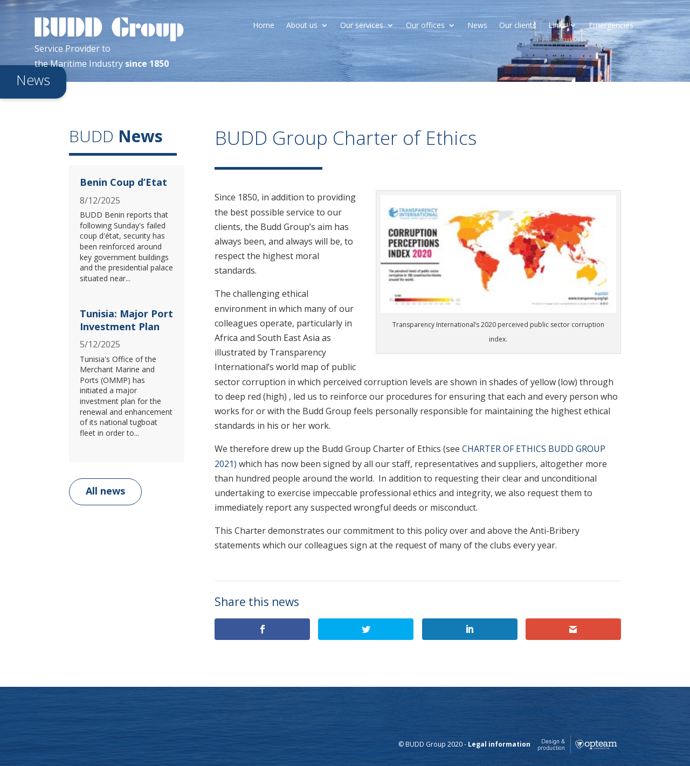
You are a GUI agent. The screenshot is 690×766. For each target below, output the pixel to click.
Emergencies (611, 26)
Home (263, 26)
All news (105, 490)
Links (557, 26)
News (477, 26)
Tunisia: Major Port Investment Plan (126, 319)
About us (302, 26)
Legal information (499, 744)
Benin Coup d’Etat (123, 182)
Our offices (425, 26)
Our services (361, 26)
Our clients (517, 26)
